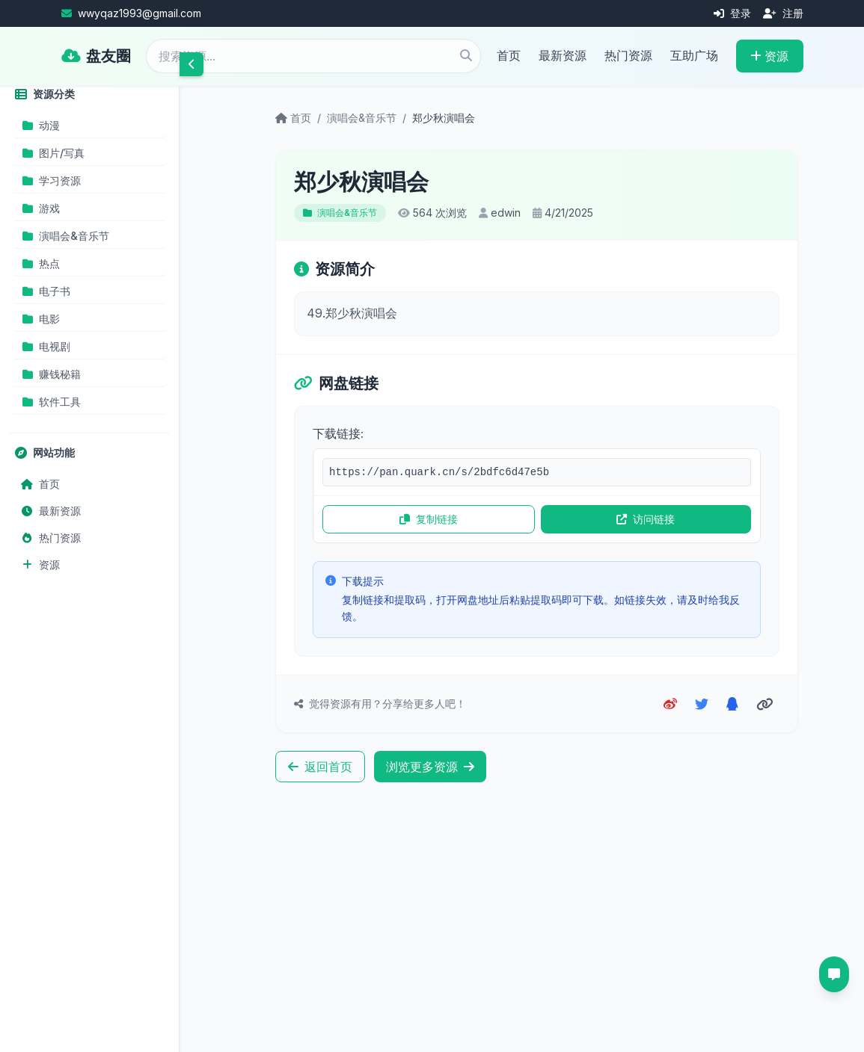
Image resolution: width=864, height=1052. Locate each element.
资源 (769, 56)
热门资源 (628, 55)
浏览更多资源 (430, 766)
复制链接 (428, 519)
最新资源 (562, 55)
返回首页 (320, 766)
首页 (509, 55)
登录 (732, 13)
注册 (783, 13)
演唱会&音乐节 (361, 117)
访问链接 (645, 519)
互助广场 (694, 55)
